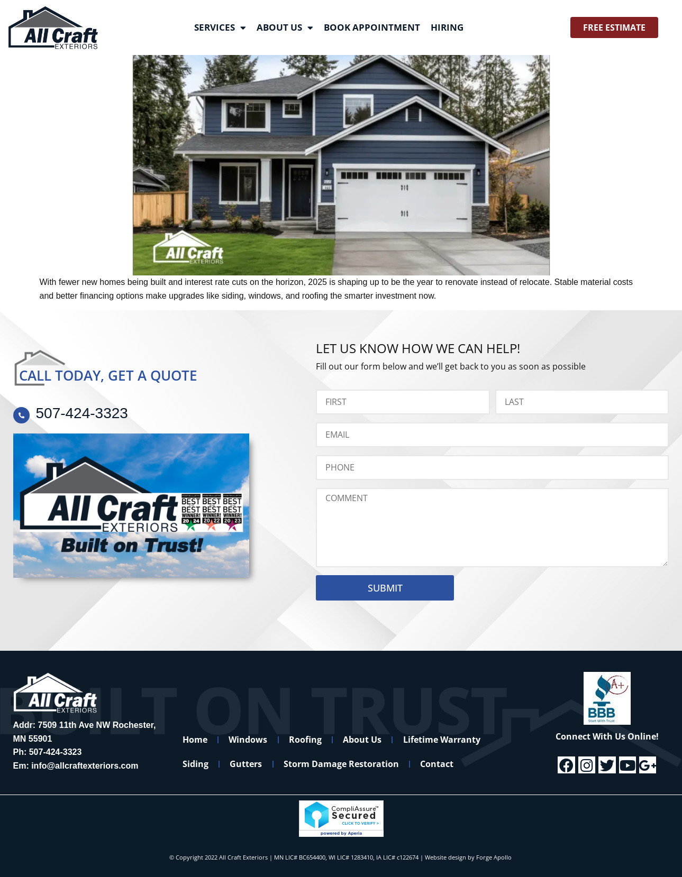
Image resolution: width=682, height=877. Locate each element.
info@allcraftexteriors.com (84, 765)
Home (195, 739)
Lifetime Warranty (445, 739)
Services (220, 28)
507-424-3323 (55, 751)
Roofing (307, 739)
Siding (196, 764)
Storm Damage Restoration (343, 764)
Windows (249, 739)
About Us (285, 28)
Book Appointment (372, 27)
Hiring (447, 27)
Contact (440, 764)
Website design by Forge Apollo (468, 857)
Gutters (247, 764)
